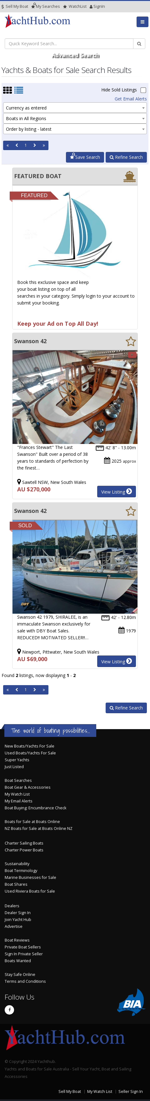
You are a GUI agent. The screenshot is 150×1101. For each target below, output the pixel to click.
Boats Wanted (18, 960)
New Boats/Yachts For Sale (29, 746)
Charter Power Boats (24, 850)
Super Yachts (17, 759)
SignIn (91, 6)
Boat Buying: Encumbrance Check (35, 808)
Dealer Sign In (18, 912)
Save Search (85, 157)
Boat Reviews (17, 940)
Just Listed (14, 766)
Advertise (13, 926)
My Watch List (17, 794)
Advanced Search (75, 55)
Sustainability (17, 863)
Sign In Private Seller (24, 954)
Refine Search (126, 157)
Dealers (12, 906)
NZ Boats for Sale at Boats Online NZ (38, 828)
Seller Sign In (130, 1091)
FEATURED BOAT (38, 176)
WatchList (75, 6)
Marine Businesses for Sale (30, 877)
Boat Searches (18, 780)
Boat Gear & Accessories (28, 787)
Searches (45, 6)
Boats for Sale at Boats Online (32, 821)
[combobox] (75, 107)
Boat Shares (16, 884)
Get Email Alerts (131, 99)
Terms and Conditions (25, 981)
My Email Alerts (18, 801)
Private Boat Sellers (23, 947)
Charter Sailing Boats (24, 843)
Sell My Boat (15, 6)
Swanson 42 (30, 341)
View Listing (116, 491)
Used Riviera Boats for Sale (30, 891)
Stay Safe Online (20, 974)
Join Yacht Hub (18, 919)
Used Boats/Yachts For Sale (30, 753)
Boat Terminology (21, 870)
